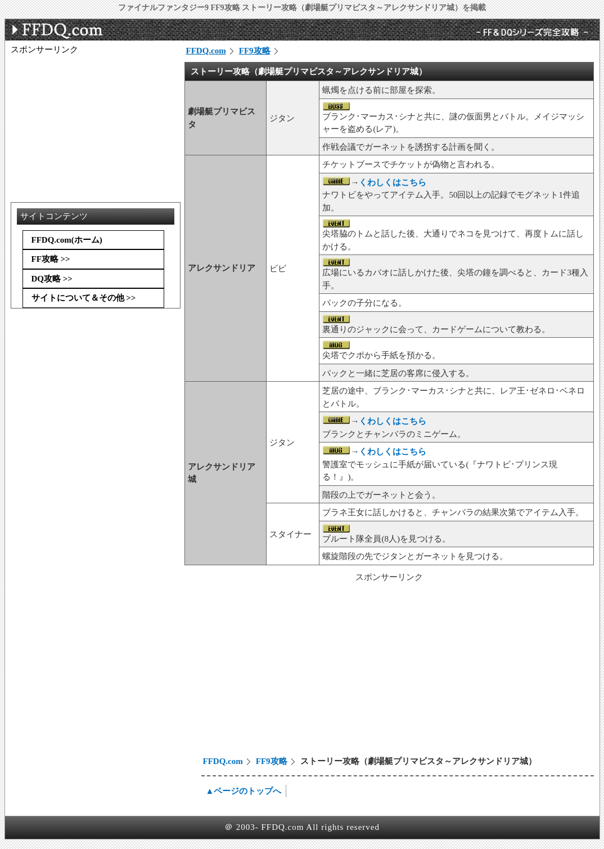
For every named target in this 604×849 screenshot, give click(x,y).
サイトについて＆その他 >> (83, 297)
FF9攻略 (255, 50)
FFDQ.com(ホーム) (66, 239)
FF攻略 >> (50, 258)
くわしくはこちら (392, 182)
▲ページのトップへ (244, 791)
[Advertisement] (280, 670)
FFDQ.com (206, 50)
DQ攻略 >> (52, 278)
